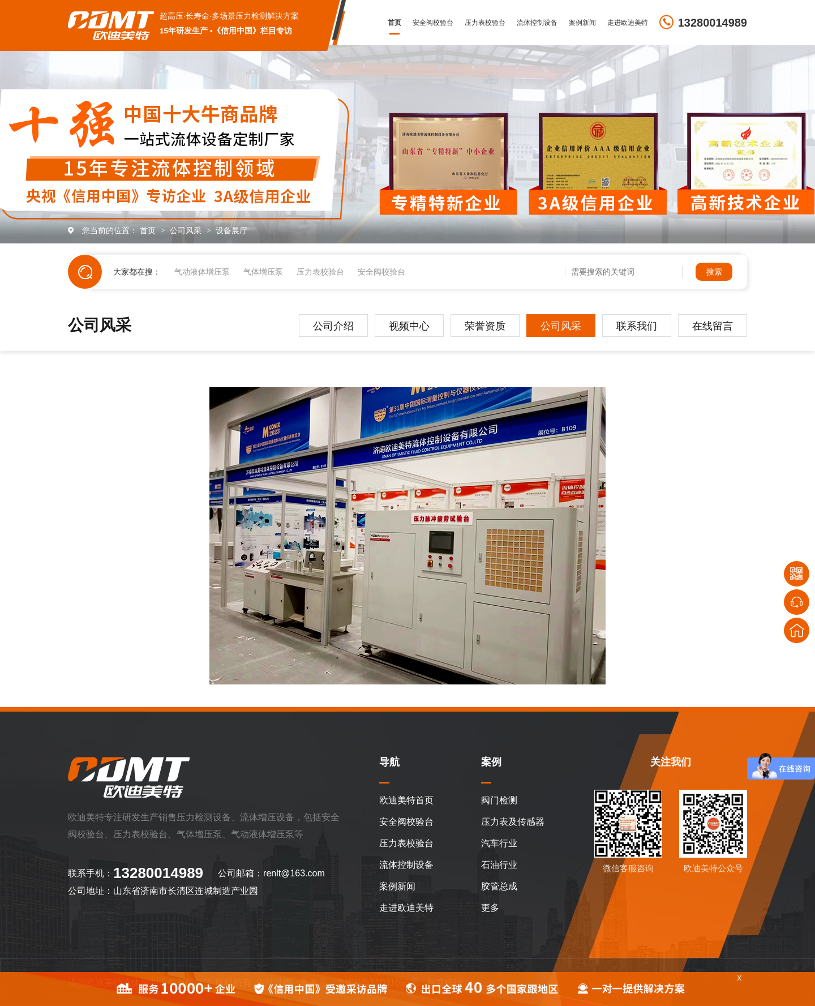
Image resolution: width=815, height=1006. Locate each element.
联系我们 (636, 326)
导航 (389, 762)
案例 (491, 762)
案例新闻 (582, 23)
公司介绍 (333, 326)
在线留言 (712, 326)
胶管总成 (499, 886)
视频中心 (409, 326)
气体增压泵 (263, 271)
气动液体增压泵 (202, 271)
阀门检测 (499, 800)
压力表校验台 (485, 23)
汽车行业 (499, 843)
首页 (394, 23)
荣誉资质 (485, 326)
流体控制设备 (537, 23)
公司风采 (187, 230)
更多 (490, 908)
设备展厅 (231, 230)
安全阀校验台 (433, 23)
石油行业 (499, 865)
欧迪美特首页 (406, 800)
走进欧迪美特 (627, 23)
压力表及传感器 (512, 822)
